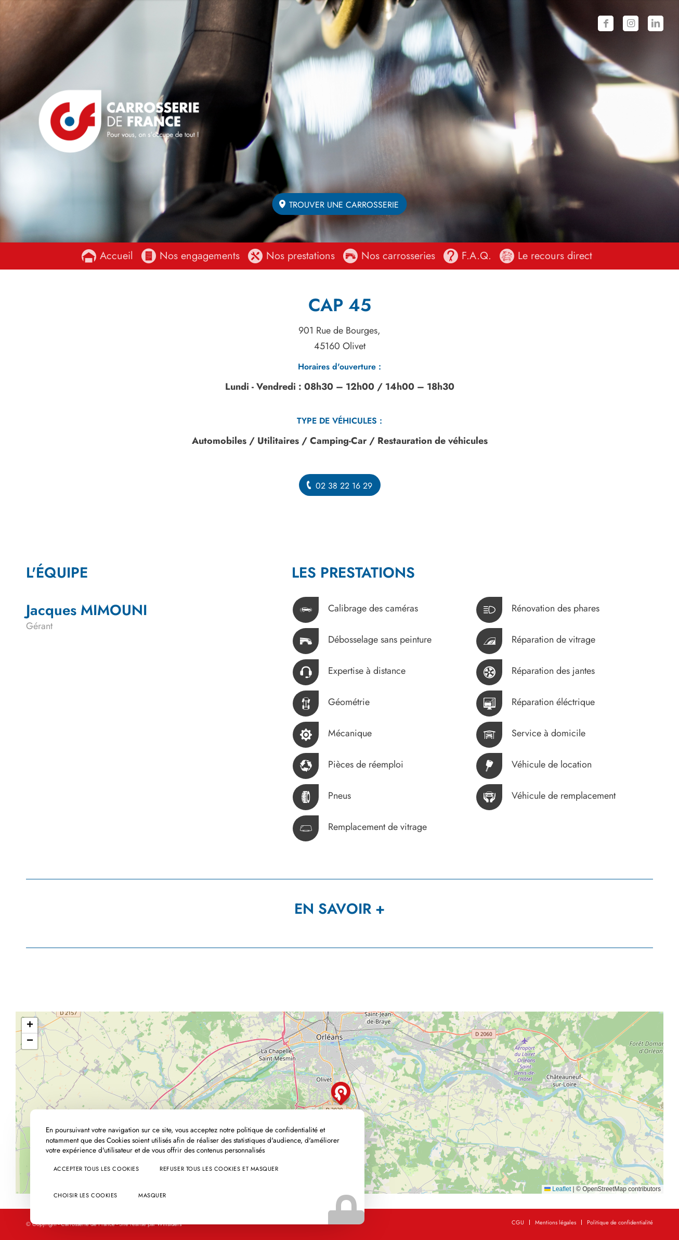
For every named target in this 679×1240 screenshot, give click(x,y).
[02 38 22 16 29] (340, 485)
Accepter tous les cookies (82, 1136)
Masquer (138, 1195)
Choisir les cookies (71, 1195)
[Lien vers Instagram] (630, 23)
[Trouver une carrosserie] (339, 204)
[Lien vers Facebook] (605, 23)
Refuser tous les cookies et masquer (99, 1166)
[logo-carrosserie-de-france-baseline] (119, 121)
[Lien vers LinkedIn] (655, 23)
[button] (340, 1093)
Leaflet (557, 1189)
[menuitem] (110, 255)
